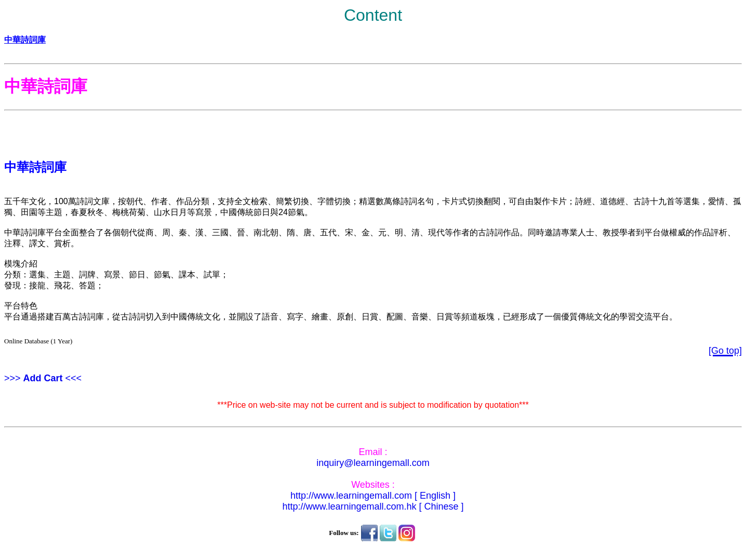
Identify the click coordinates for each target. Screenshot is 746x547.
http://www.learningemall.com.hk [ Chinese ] (372, 506)
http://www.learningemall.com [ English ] (373, 495)
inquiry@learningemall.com (372, 463)
